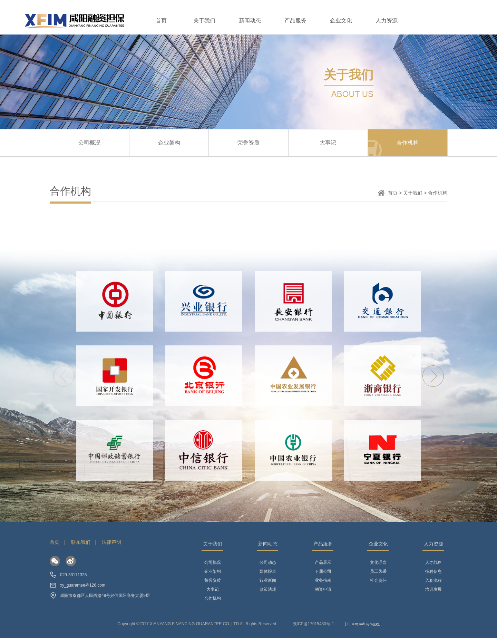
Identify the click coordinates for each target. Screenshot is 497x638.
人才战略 (433, 562)
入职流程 (433, 580)
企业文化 (341, 20)
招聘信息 (433, 571)
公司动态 (268, 562)
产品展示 (323, 562)
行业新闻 (268, 580)
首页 (161, 20)
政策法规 (268, 589)
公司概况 (89, 143)
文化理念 (378, 562)
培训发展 (433, 589)
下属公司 (323, 571)
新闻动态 (250, 20)
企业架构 (169, 143)
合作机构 (408, 143)
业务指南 (323, 580)
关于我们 (204, 20)
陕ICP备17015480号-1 (313, 623)
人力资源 (387, 20)
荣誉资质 (248, 143)
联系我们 (80, 542)
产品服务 (295, 20)
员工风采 (378, 571)
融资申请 (323, 589)
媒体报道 (268, 571)
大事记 (328, 143)
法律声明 (111, 542)
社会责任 (378, 580)
